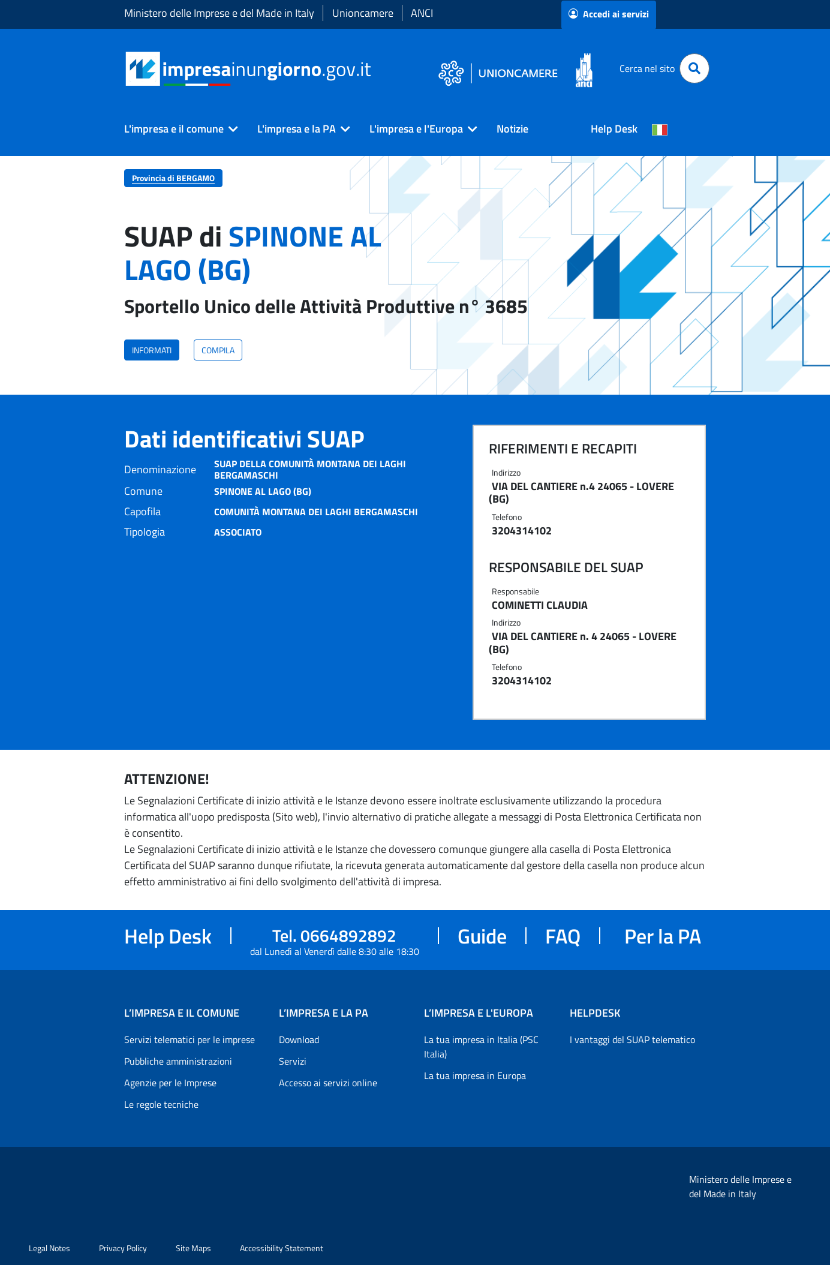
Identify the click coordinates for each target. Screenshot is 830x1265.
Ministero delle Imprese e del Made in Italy (219, 13)
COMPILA (218, 350)
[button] (176, 129)
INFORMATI (152, 350)
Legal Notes (49, 1248)
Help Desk (614, 129)
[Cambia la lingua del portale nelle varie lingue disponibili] (659, 129)
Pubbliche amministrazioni (178, 1061)
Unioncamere (362, 13)
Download (299, 1039)
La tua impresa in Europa (475, 1075)
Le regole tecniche (161, 1104)
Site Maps (193, 1248)
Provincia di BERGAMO (173, 178)
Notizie (512, 129)
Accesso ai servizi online (328, 1082)
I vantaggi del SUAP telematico (632, 1039)
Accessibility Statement (281, 1248)
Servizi (292, 1061)
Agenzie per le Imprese (170, 1082)
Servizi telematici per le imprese (189, 1039)
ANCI (422, 13)
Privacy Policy (123, 1248)
